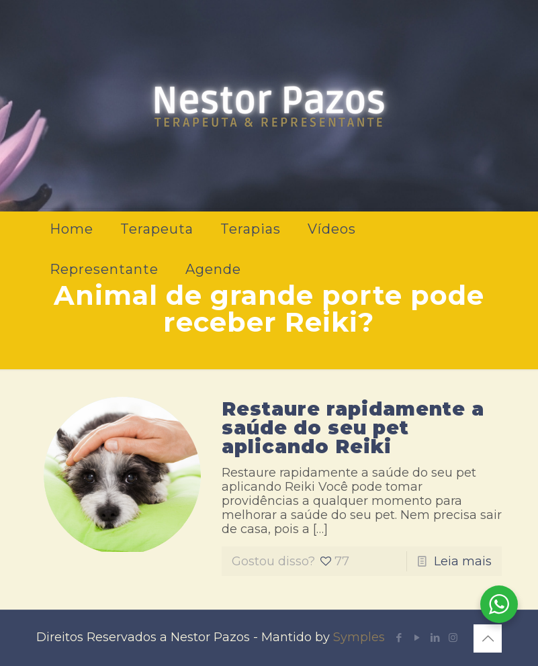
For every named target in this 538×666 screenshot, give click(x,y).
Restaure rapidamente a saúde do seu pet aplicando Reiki (353, 427)
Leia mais (463, 561)
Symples (359, 637)
